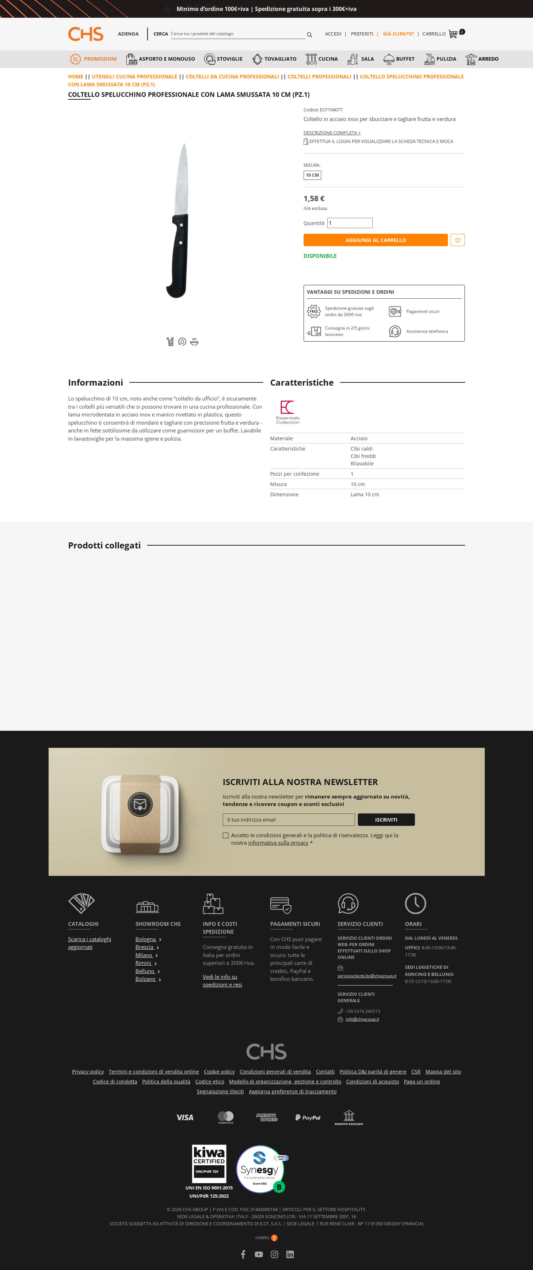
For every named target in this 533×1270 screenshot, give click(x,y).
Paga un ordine (422, 1081)
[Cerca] (238, 33)
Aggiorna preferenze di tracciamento (293, 1091)
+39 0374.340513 (363, 1011)
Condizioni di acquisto (372, 1081)
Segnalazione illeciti (220, 1091)
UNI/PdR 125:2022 (209, 1196)
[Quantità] (350, 223)
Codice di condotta (115, 1081)
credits (266, 1237)
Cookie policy (219, 1071)
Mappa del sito (443, 1071)
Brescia (147, 946)
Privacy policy (88, 1071)
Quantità (314, 223)
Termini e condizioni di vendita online (154, 1071)
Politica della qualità (166, 1081)
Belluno (148, 970)
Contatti (325, 1071)
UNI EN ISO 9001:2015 (209, 1188)
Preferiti (362, 34)
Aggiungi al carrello (376, 240)
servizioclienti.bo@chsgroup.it (367, 976)
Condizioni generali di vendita (275, 1071)
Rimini (146, 962)
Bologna (148, 939)
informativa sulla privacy (278, 842)
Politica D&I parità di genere (373, 1071)
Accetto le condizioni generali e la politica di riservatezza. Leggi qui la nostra (314, 839)
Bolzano (148, 978)
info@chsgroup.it (362, 1019)
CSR (416, 1071)
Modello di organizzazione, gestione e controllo (285, 1081)
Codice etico (209, 1081)
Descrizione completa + (332, 132)
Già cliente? (398, 34)
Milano (147, 955)
